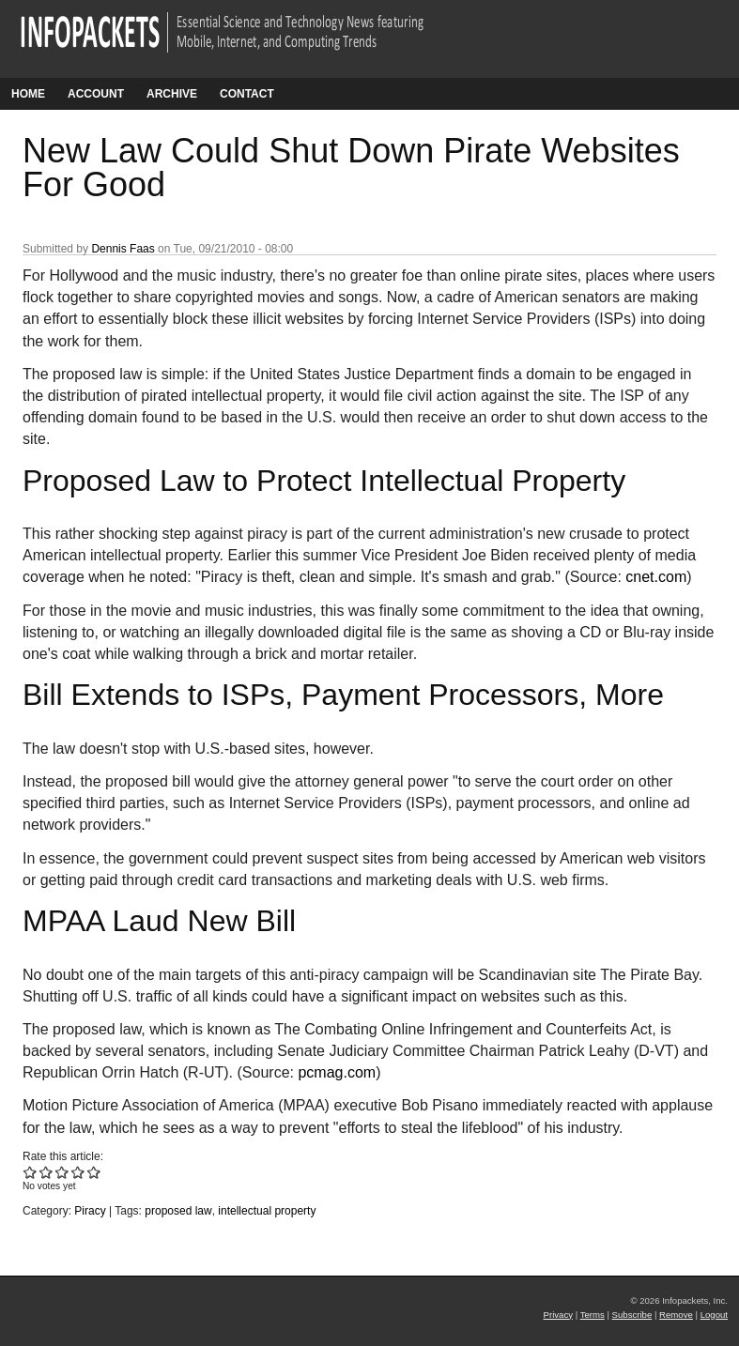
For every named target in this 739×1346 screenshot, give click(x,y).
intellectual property (267, 1210)
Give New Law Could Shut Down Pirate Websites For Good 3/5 (62, 1172)
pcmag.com (337, 1072)
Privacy (558, 1314)
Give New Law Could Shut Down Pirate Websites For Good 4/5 (78, 1172)
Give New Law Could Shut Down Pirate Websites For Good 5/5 (94, 1172)
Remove (676, 1314)
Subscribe (632, 1314)
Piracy (89, 1210)
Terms (592, 1314)
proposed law (178, 1210)
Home (28, 93)
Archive (171, 93)
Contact (247, 93)
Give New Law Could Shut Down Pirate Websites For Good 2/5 (46, 1172)
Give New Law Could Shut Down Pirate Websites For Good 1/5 (30, 1172)
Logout (714, 1314)
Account (96, 93)
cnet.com (655, 577)
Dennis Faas (122, 248)
